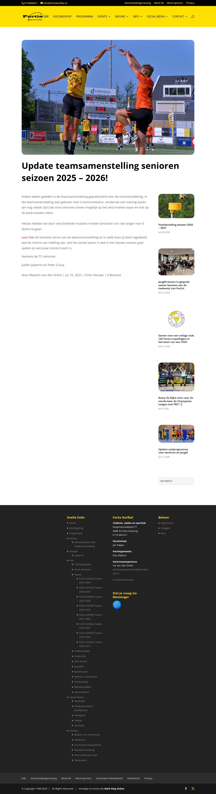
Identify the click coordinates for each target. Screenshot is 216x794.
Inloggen (165, 528)
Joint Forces (80, 661)
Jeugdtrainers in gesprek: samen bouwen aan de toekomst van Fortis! (174, 285)
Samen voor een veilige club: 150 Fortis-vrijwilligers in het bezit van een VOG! (176, 339)
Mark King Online (114, 788)
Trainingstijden (82, 564)
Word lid (159, 3)
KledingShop (62, 16)
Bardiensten (81, 671)
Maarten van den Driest (45, 275)
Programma (84, 16)
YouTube (79, 725)
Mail (163, 533)
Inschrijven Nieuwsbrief (87, 744)
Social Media (156, 16)
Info (136, 16)
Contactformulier (124, 579)
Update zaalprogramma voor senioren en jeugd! (173, 451)
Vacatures (79, 739)
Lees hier (28, 237)
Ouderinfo (80, 656)
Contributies (81, 681)
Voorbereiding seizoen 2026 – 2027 (175, 226)
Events (102, 16)
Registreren (167, 523)
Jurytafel (79, 666)
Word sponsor (175, 3)
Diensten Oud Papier (86, 676)
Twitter (78, 720)
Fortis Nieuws (94, 275)
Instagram (80, 715)
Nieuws (120, 16)
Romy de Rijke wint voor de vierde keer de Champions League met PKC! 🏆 (175, 401)
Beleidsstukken (82, 686)
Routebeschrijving (84, 749)
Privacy (190, 3)
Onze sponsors (82, 569)
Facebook (79, 701)
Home (45, 16)
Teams (78, 574)
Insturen (79, 555)
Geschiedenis (81, 692)
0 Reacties (114, 275)
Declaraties (80, 760)
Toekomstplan (82, 651)
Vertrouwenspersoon (86, 755)
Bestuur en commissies (87, 734)
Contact (178, 16)
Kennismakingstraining (138, 3)
